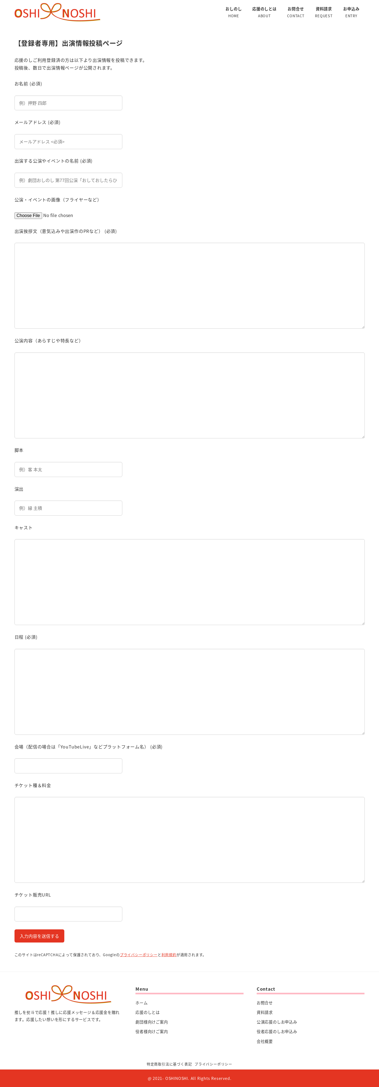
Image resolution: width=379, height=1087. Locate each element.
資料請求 (265, 1012)
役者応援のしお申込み (277, 1031)
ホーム (141, 1002)
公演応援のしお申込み (277, 1022)
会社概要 (265, 1041)
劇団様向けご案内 (151, 1022)
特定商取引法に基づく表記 (169, 1063)
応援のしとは (147, 1012)
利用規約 (169, 954)
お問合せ (265, 1002)
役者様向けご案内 (151, 1031)
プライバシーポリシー (139, 954)
